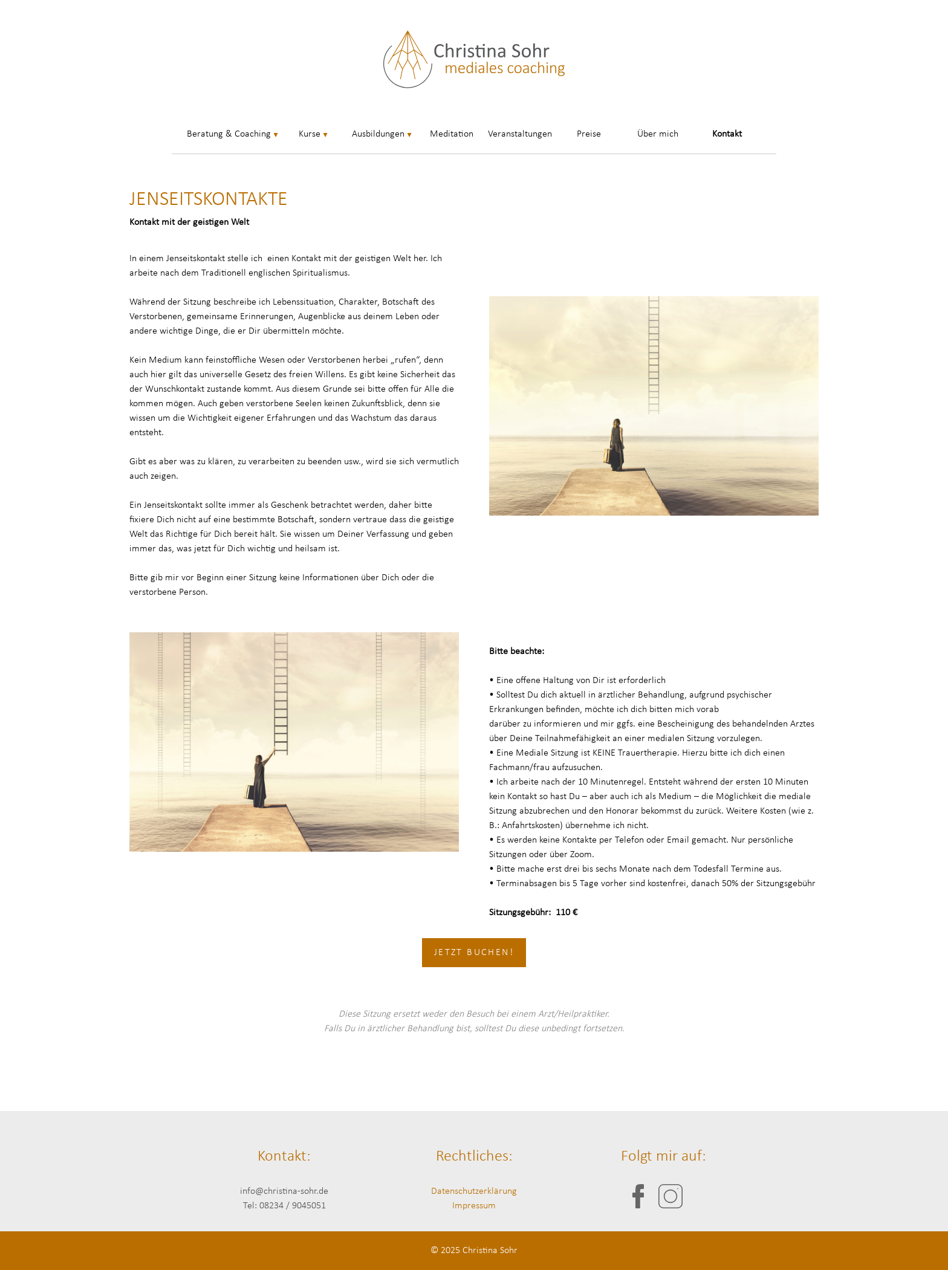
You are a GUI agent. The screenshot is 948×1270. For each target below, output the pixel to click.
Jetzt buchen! (474, 952)
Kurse (309, 134)
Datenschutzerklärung (474, 1191)
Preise (589, 134)
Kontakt (727, 134)
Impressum (474, 1206)
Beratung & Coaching (229, 134)
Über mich (657, 134)
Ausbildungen (378, 134)
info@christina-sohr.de (284, 1191)
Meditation (451, 134)
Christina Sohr (490, 1250)
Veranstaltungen (520, 134)
